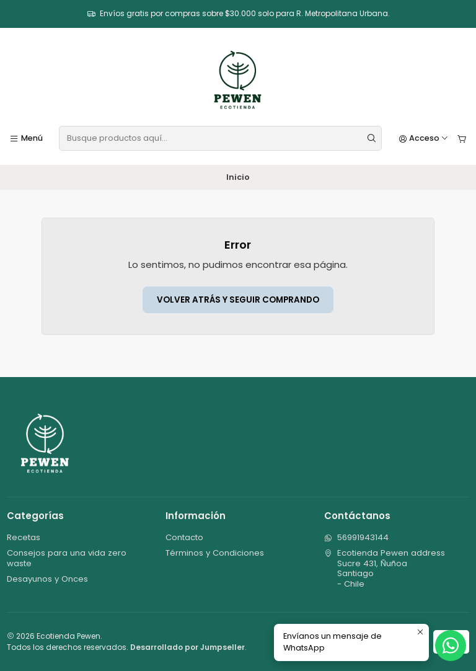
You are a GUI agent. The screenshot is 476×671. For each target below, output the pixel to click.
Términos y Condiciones (214, 553)
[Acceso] (424, 138)
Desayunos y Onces (47, 579)
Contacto (184, 537)
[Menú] (26, 138)
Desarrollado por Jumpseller (187, 647)
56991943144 (356, 537)
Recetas (23, 537)
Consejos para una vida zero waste (66, 558)
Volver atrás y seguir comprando (238, 300)
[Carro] (462, 138)
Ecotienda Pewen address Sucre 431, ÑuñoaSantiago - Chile (384, 568)
